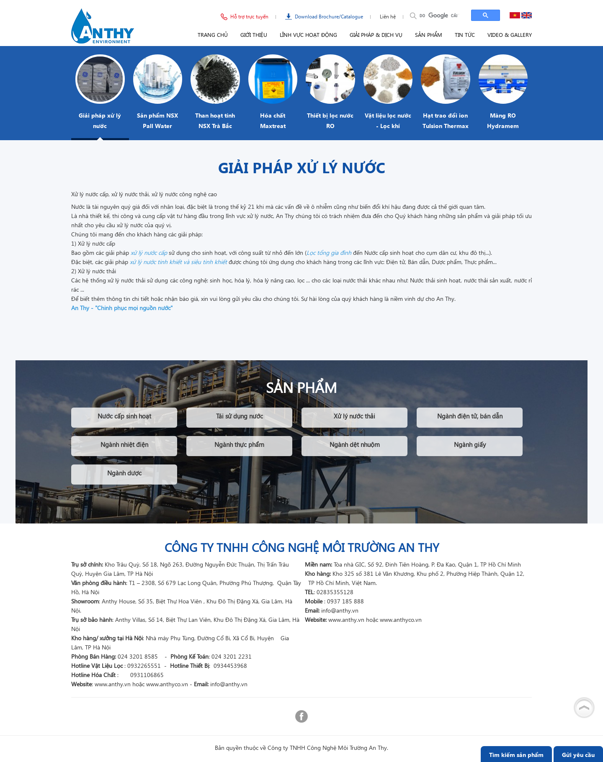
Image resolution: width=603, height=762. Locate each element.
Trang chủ (213, 34)
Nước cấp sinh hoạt (124, 416)
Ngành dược (124, 473)
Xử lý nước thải (354, 416)
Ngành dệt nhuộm (355, 444)
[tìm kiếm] (439, 15)
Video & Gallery (509, 34)
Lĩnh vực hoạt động (308, 34)
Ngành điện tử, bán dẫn (469, 416)
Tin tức (465, 34)
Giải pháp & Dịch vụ (376, 34)
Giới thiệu (253, 34)
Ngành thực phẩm (239, 444)
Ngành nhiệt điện (124, 444)
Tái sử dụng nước (239, 416)
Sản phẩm (428, 34)
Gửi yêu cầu (578, 755)
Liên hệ (388, 16)
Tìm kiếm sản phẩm (516, 755)
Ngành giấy (470, 444)
